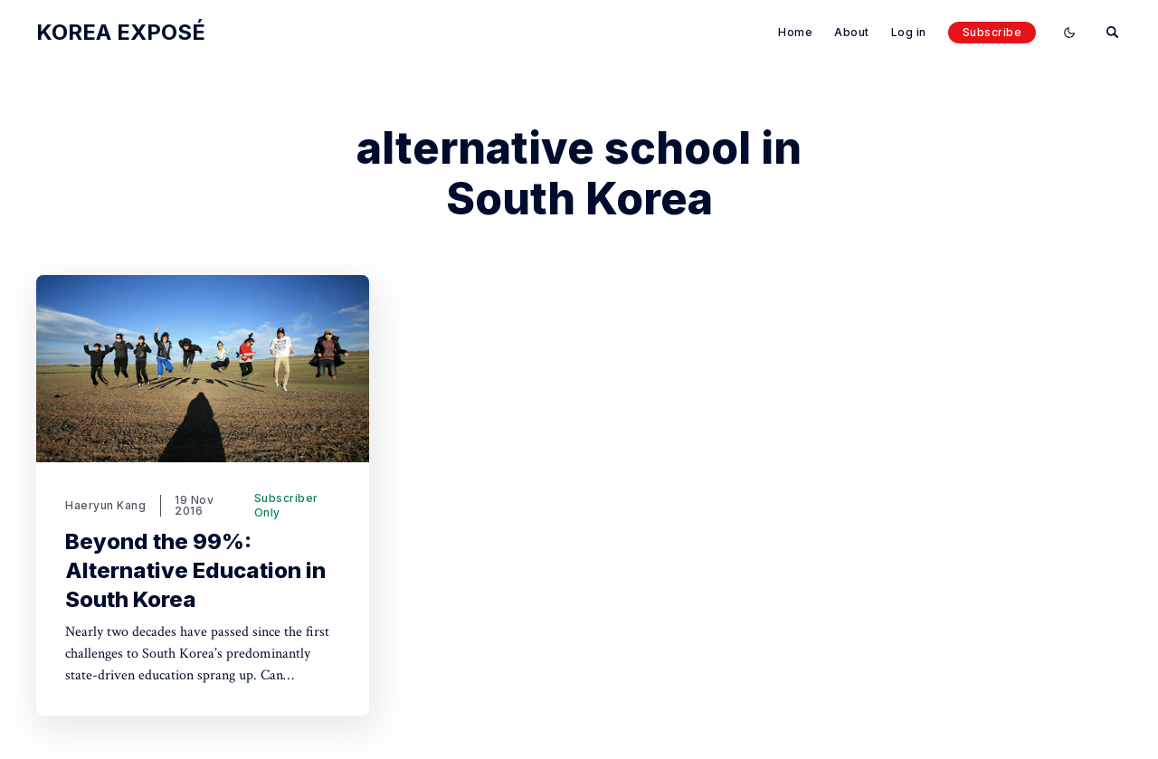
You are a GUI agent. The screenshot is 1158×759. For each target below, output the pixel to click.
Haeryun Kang (105, 505)
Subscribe (992, 32)
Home (795, 32)
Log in (908, 32)
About (851, 32)
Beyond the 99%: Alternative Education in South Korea (195, 570)
